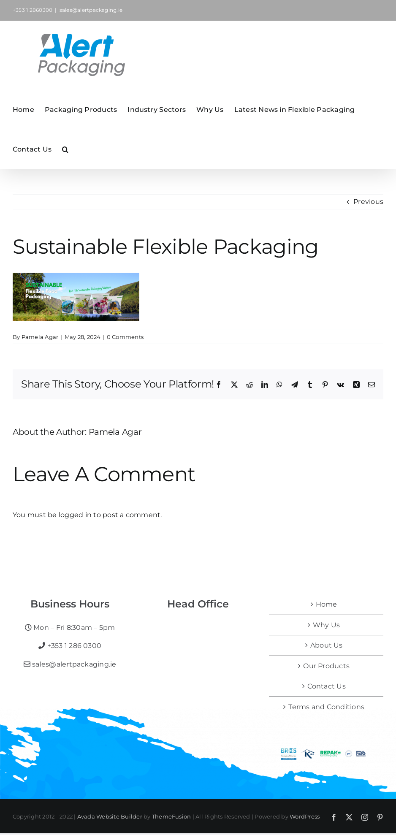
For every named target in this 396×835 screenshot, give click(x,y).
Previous (368, 202)
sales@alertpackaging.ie (91, 10)
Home (326, 604)
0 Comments (125, 336)
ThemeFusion (171, 816)
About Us (326, 645)
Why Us (326, 625)
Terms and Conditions (326, 707)
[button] (65, 148)
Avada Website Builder (109, 816)
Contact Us (326, 686)
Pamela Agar (40, 336)
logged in (75, 515)
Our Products (326, 666)
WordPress (305, 816)
